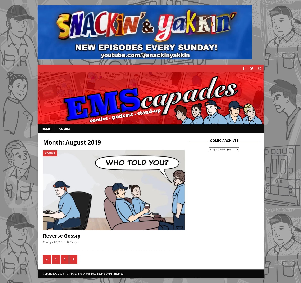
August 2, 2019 (55, 242)
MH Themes (116, 273)
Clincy (73, 242)
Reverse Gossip (62, 235)
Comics (64, 129)
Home (46, 129)
